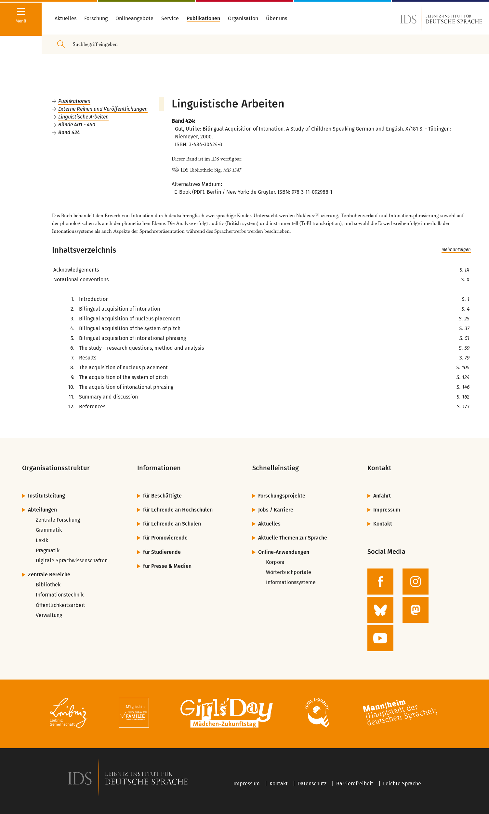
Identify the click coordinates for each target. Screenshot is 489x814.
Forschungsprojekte (281, 496)
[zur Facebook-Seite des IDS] (380, 581)
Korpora (275, 562)
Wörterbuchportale (288, 572)
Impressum (386, 510)
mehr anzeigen (456, 249)
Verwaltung (49, 615)
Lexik (42, 540)
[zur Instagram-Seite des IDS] (416, 581)
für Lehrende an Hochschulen (178, 510)
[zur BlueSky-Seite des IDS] (380, 610)
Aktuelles (269, 524)
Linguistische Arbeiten (83, 117)
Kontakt (382, 524)
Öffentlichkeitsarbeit (60, 605)
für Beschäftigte (162, 496)
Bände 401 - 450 (76, 124)
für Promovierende (165, 538)
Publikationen (74, 101)
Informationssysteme (291, 582)
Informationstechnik (60, 595)
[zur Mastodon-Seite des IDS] (416, 610)
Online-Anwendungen (283, 552)
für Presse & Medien (167, 566)
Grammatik (49, 530)
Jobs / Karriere (275, 510)
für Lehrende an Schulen (172, 524)
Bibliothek (48, 585)
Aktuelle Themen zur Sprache (292, 538)
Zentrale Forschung (58, 520)
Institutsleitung (46, 496)
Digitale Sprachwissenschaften (72, 560)
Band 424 (69, 132)
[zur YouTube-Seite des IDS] (380, 638)
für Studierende (162, 552)
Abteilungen (42, 510)
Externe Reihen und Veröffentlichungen (103, 109)
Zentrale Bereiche (49, 574)
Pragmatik (47, 550)
